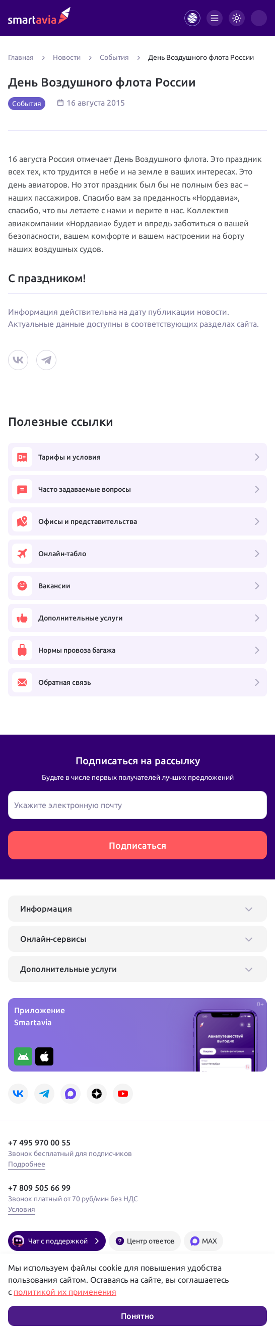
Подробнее (26, 1164)
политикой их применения (65, 1291)
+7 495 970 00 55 (39, 1142)
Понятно (137, 1316)
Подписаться (137, 845)
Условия (21, 1209)
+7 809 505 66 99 (39, 1188)
